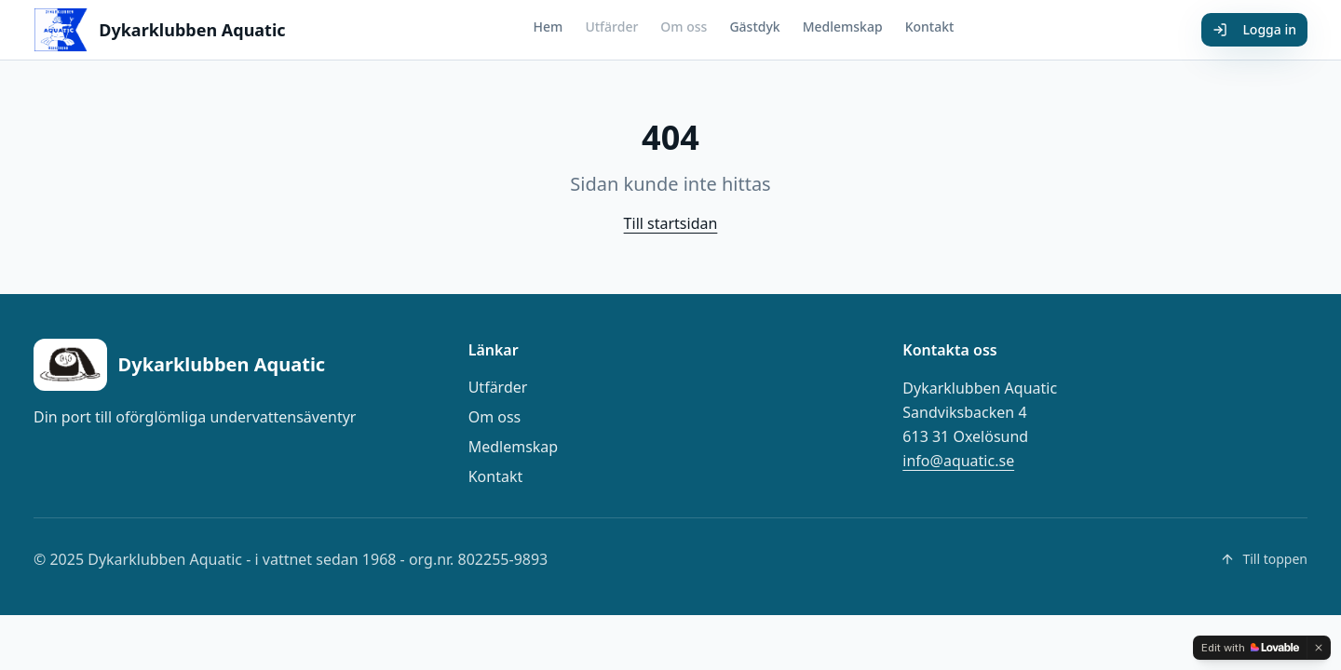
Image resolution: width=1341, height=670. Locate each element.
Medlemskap (843, 26)
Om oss (683, 26)
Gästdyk (754, 26)
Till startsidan (671, 223)
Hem (548, 26)
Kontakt (930, 26)
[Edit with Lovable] (1250, 647)
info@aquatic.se (958, 460)
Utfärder (611, 26)
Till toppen (1263, 559)
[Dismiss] (1318, 647)
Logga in (1254, 29)
